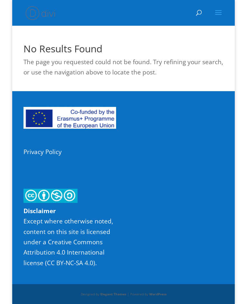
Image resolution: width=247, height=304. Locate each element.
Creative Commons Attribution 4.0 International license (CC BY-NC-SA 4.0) (64, 252)
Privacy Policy (42, 152)
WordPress (158, 294)
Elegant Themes (113, 294)
